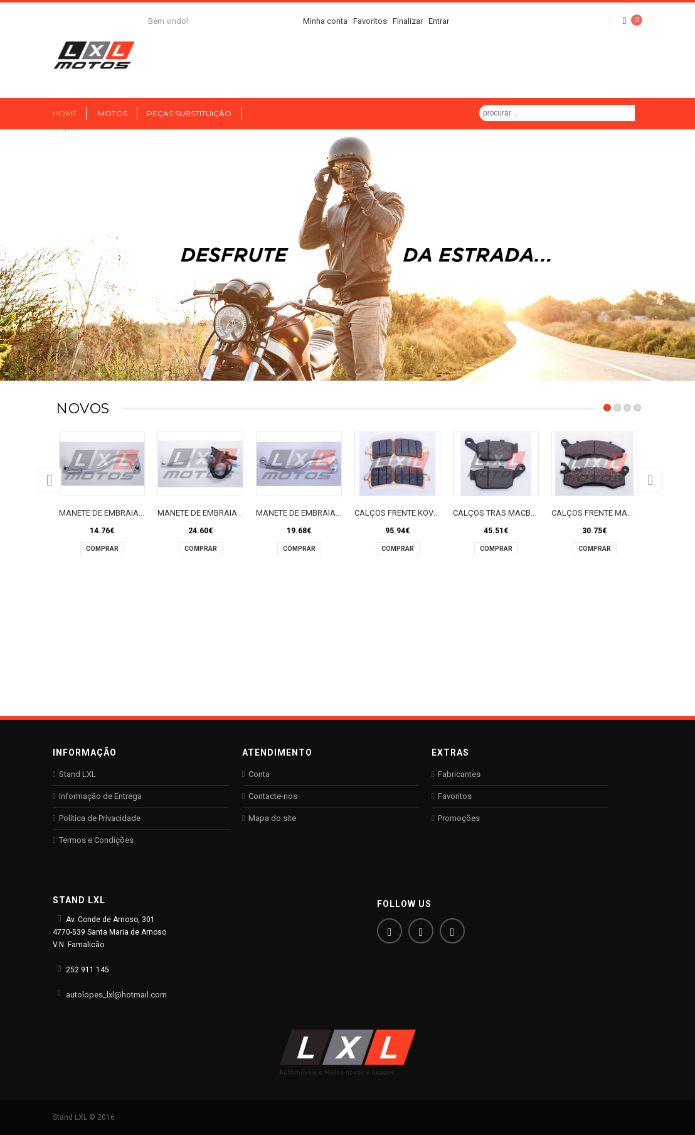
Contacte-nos (272, 796)
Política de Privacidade (100, 818)
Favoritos (455, 796)
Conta (259, 774)
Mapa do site (272, 818)
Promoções (459, 818)
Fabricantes (459, 774)
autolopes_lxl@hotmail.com (116, 994)
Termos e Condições (96, 840)
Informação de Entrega (100, 796)
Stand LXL (77, 774)
